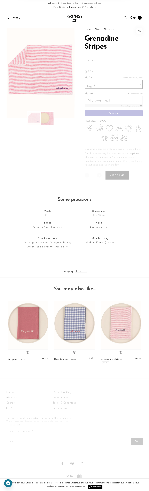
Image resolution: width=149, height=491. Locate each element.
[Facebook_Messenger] (8, 483)
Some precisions (74, 201)
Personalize (28, 354)
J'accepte (95, 486)
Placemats (81, 273)
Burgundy (13, 361)
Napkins (23, 361)
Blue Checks (61, 361)
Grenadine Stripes (111, 361)
